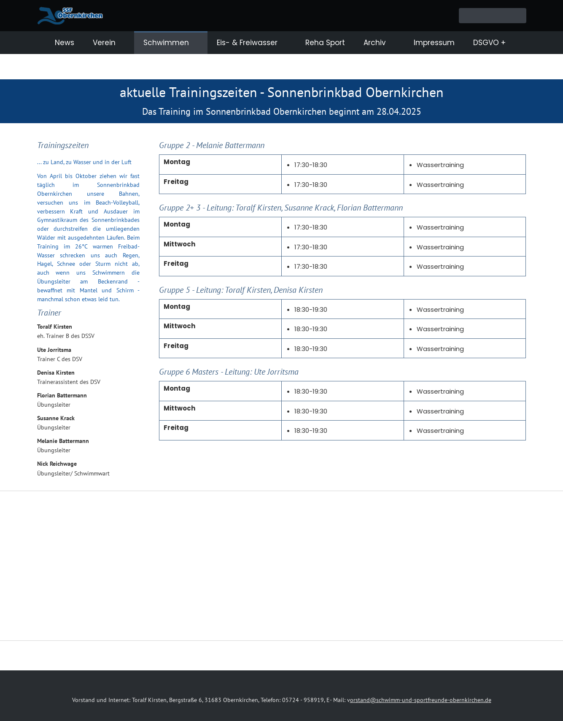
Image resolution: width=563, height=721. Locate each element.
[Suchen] (492, 15)
